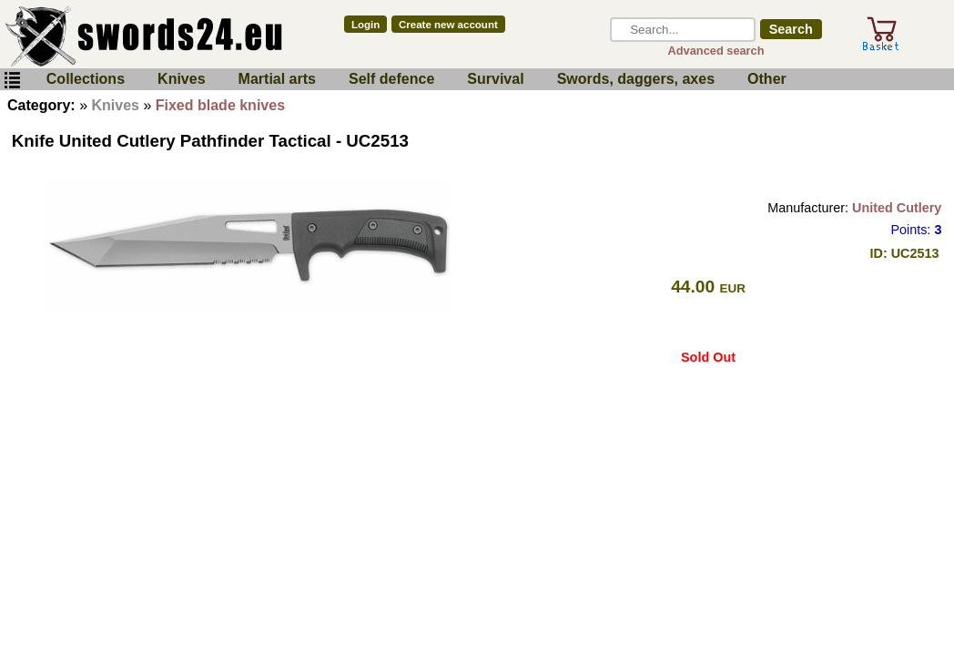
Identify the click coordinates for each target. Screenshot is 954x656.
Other (767, 79)
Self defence (391, 79)
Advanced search (716, 50)
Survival (495, 79)
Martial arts (277, 79)
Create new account (448, 24)
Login (365, 24)
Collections (85, 79)
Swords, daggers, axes (636, 79)
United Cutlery (896, 207)
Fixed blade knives (220, 105)
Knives (181, 79)
